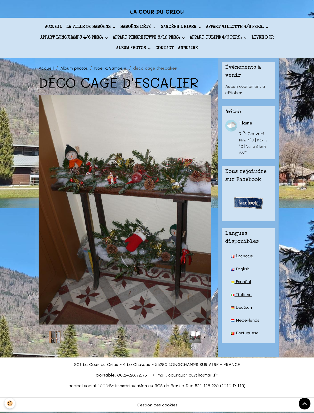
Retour (125, 338)
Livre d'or (262, 38)
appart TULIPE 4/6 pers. (216, 38)
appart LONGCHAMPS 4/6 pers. (72, 38)
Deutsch (241, 308)
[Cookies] (10, 403)
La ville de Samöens (89, 28)
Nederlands (245, 321)
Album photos (131, 49)
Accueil (53, 28)
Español (241, 282)
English (240, 270)
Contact (165, 49)
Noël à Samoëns (110, 69)
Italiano (241, 295)
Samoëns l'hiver (179, 28)
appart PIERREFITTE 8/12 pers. (147, 38)
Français (242, 257)
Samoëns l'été (136, 28)
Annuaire (188, 49)
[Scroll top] (304, 403)
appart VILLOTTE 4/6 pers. (235, 28)
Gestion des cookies (157, 405)
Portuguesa (245, 334)
